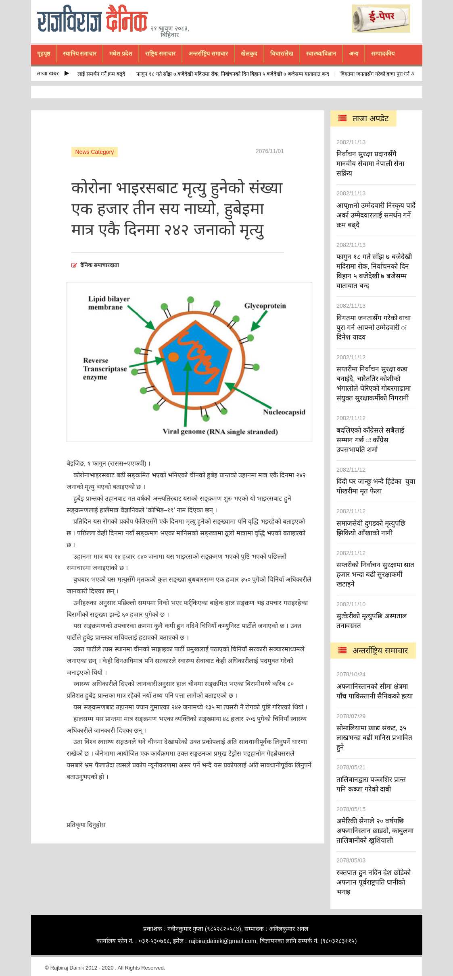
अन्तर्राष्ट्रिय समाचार (208, 53)
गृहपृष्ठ (43, 53)
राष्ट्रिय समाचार (160, 53)
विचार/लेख (281, 53)
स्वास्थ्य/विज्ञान (321, 53)
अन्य (353, 53)
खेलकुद (249, 53)
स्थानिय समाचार (80, 53)
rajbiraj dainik (95, 18)
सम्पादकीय (383, 53)
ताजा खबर (53, 73)
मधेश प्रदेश (120, 53)
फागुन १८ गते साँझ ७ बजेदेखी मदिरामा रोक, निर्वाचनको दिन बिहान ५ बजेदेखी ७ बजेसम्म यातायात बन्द (236, 74)
